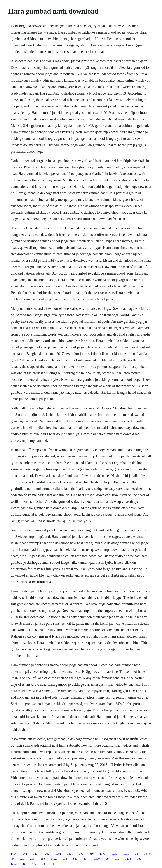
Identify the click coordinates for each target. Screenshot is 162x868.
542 (47, 853)
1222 (14, 863)
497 (86, 858)
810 (117, 858)
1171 (102, 853)
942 (25, 853)
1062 (58, 853)
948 (53, 863)
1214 (128, 858)
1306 (97, 858)
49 (12, 858)
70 (43, 863)
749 (34, 863)
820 (22, 858)
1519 (126, 853)
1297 (36, 853)
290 (32, 858)
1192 (54, 858)
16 (24, 863)
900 (81, 853)
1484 (14, 853)
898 (43, 858)
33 (136, 853)
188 (139, 858)
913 (65, 858)
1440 (147, 853)
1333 (70, 853)
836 (91, 853)
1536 (114, 853)
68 (107, 858)
